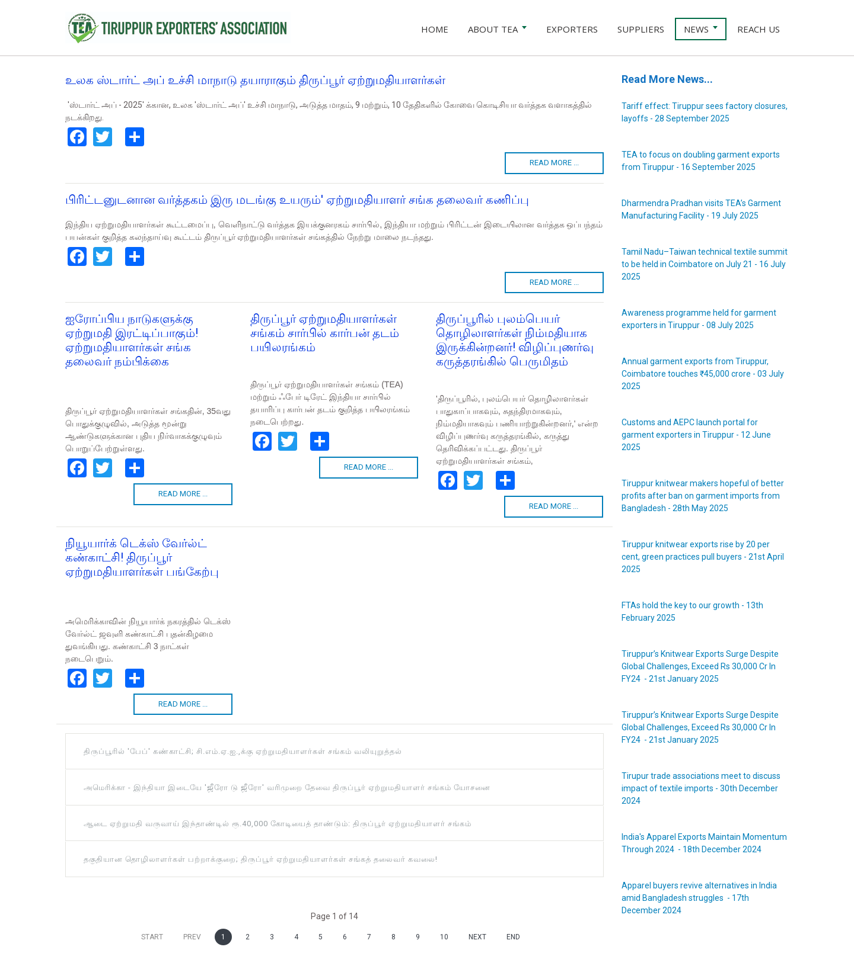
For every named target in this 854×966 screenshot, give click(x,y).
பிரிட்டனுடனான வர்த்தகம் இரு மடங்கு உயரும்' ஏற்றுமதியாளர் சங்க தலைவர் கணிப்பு (297, 199)
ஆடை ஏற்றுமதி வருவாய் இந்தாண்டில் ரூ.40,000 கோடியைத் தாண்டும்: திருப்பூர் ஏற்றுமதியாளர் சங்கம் (277, 823)
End (513, 937)
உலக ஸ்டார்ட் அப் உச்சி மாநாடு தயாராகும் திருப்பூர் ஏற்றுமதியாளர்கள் (255, 80)
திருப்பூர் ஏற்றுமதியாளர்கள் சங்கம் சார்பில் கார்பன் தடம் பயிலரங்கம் (324, 333)
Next (477, 937)
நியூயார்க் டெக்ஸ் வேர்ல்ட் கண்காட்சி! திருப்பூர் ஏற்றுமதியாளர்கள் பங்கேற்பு (142, 557)
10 (444, 937)
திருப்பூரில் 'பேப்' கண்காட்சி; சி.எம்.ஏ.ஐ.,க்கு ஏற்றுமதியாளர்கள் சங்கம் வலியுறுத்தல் (243, 751)
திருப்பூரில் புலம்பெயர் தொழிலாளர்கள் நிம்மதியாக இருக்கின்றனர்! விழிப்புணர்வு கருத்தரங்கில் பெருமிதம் (515, 340)
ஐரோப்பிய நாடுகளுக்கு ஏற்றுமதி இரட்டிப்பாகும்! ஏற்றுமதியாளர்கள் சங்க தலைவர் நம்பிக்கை (131, 340)
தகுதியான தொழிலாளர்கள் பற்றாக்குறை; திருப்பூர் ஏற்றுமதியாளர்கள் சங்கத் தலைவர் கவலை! (261, 859)
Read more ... (554, 162)
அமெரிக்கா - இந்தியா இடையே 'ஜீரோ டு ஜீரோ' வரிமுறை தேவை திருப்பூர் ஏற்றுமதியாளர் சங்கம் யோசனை (287, 787)
